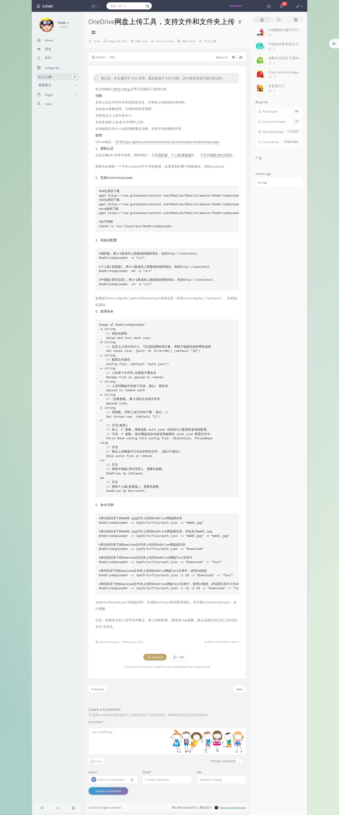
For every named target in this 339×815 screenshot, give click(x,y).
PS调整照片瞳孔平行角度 (286, 30)
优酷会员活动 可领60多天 (286, 58)
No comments (165, 41)
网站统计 (206, 808)
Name (94, 772)
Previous (98, 689)
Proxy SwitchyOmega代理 (286, 72)
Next (239, 689)
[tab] (262, 19)
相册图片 (57, 85)
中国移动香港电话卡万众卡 (288, 44)
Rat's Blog (121, 89)
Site (199, 772)
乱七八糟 (57, 77)
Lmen (97, 41)
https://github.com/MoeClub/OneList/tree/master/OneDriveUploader (169, 142)
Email (147, 772)
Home (98, 57)
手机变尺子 (276, 86)
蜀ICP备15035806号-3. (185, 808)
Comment (97, 722)
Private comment (223, 761)
